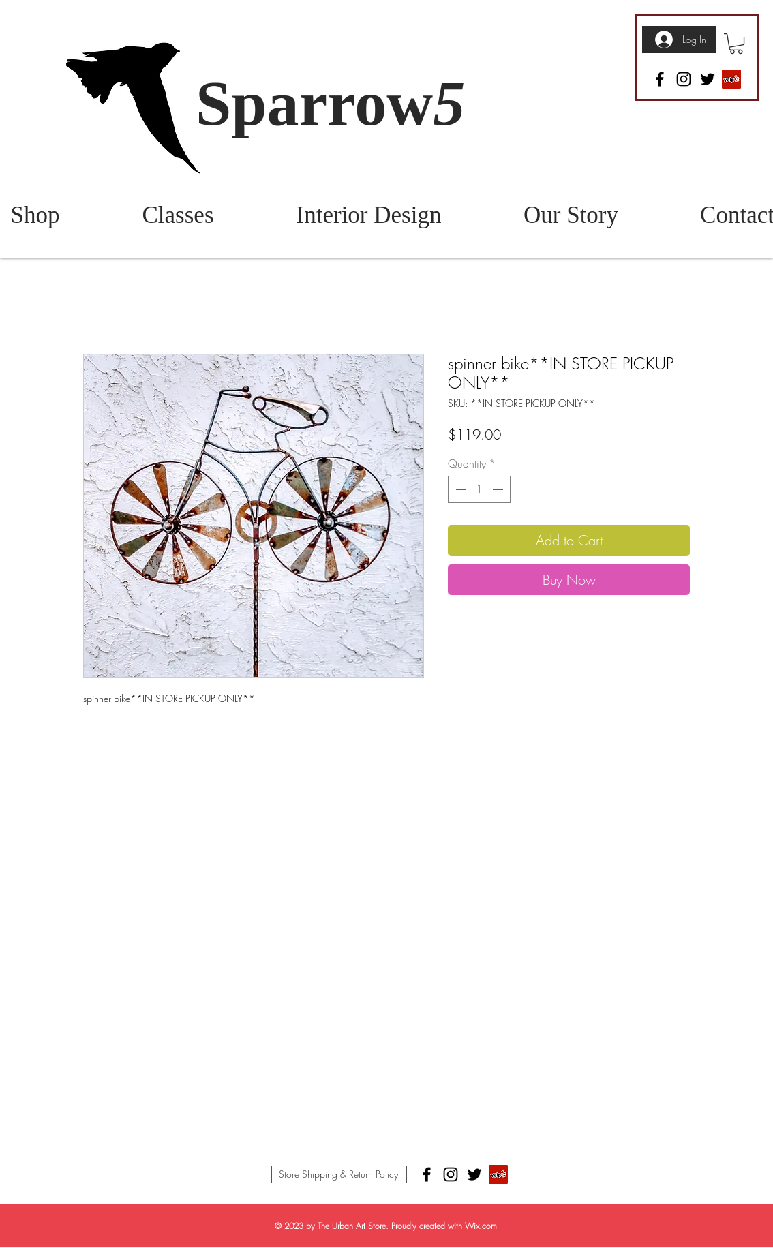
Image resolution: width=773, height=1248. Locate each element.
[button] (736, 43)
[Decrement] (459, 489)
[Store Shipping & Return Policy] (338, 1174)
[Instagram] (683, 79)
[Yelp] (731, 79)
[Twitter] (707, 79)
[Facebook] (659, 79)
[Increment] (499, 489)
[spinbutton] (479, 489)
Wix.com (481, 1226)
